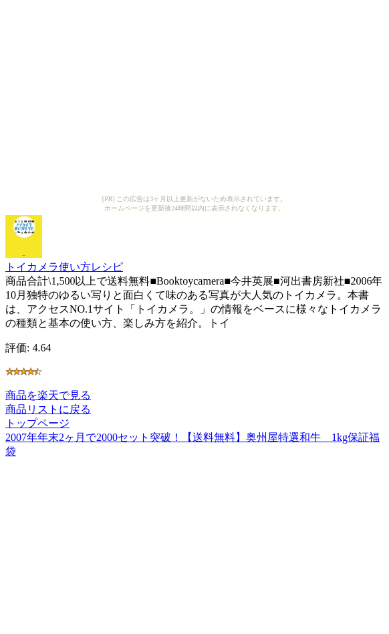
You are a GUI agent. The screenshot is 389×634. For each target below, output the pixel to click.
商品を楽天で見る (48, 395)
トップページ (37, 423)
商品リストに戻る (48, 409)
